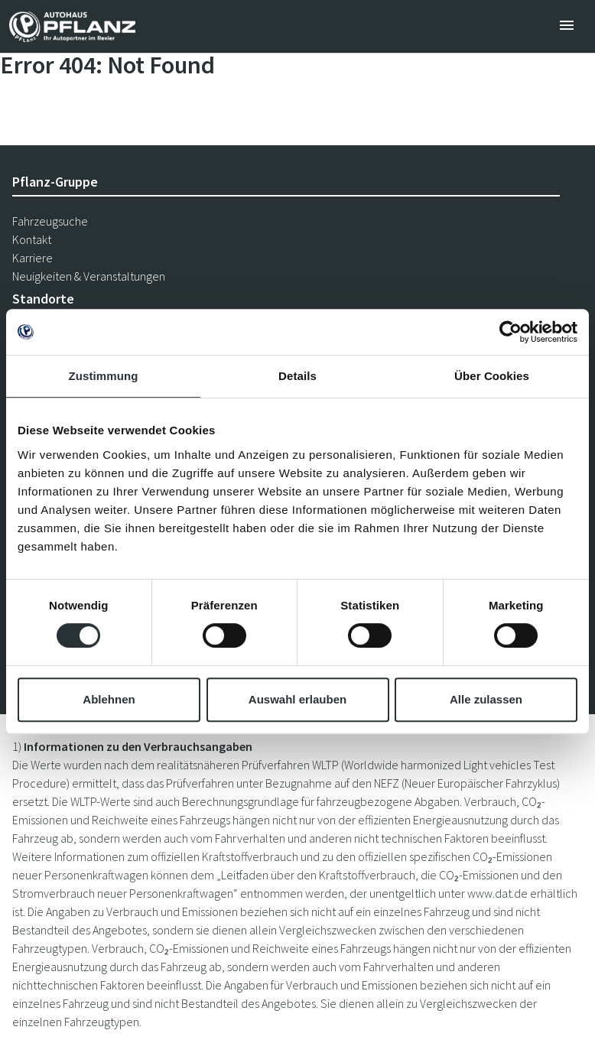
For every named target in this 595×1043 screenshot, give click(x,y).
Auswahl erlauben (297, 699)
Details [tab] (297, 375)
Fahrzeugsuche (50, 221)
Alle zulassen (486, 699)
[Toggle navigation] (567, 26)
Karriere (32, 257)
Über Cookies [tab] (491, 375)
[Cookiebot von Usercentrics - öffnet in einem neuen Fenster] (510, 331)
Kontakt (31, 239)
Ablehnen (109, 699)
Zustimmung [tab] (103, 375)
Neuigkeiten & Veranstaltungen (88, 276)
